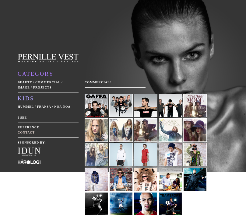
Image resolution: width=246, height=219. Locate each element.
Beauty (25, 82)
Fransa (44, 106)
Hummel (26, 106)
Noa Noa (62, 106)
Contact (26, 132)
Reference (28, 127)
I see (22, 117)
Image (24, 87)
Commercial (47, 82)
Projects (42, 87)
